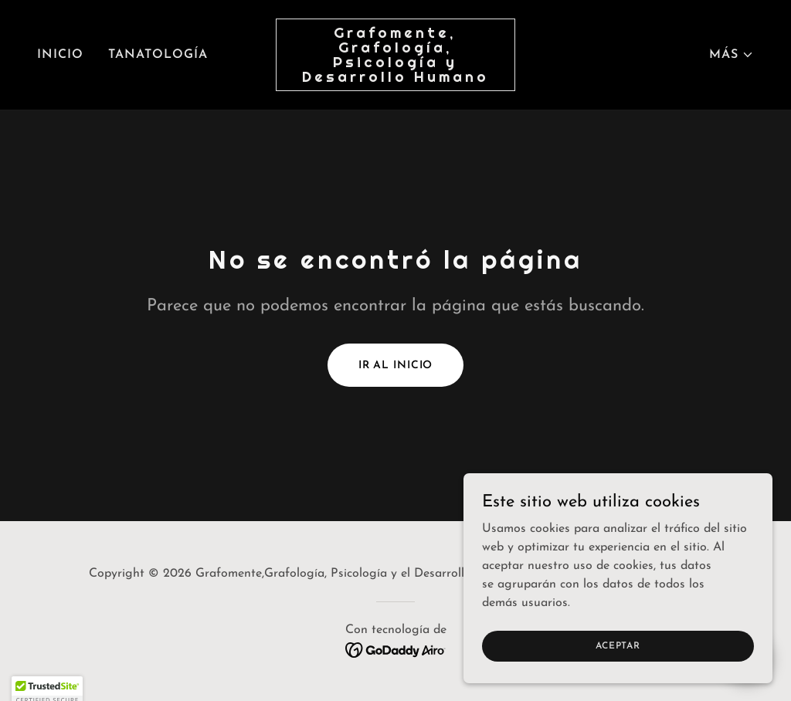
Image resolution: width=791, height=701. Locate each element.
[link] (395, 79)
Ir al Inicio (395, 365)
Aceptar (618, 677)
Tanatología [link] (158, 55)
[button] (731, 55)
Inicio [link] (60, 55)
